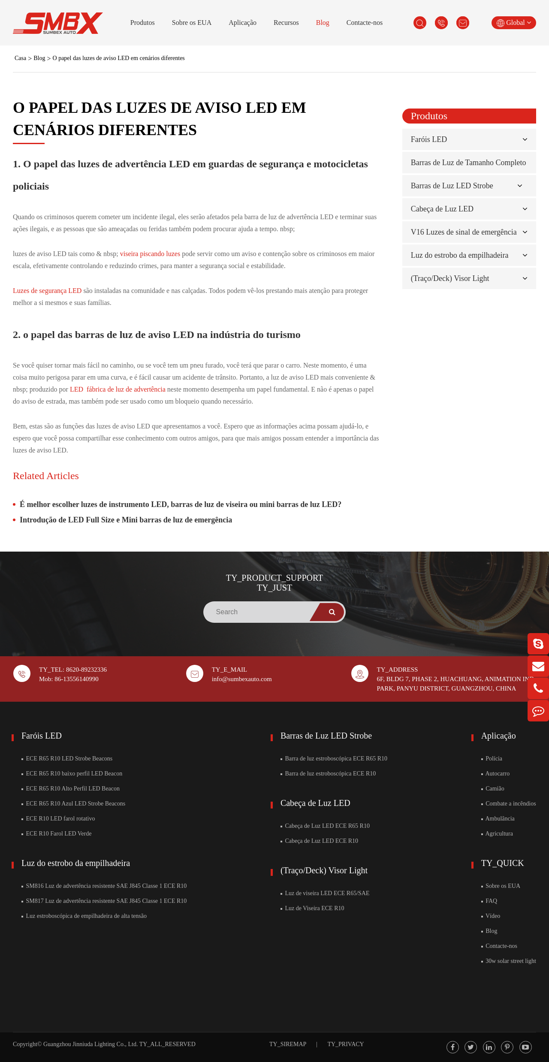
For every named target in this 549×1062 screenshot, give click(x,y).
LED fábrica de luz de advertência (118, 389)
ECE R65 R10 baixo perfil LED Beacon (71, 773)
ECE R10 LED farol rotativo (58, 818)
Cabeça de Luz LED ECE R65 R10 (325, 826)
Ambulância (498, 818)
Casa (20, 58)
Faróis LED (429, 139)
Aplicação (242, 22)
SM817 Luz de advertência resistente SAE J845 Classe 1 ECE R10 (104, 901)
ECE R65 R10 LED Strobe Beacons (66, 758)
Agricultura (497, 833)
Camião (492, 788)
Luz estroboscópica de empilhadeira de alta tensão (84, 916)
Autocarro (495, 773)
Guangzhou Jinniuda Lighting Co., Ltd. (90, 1044)
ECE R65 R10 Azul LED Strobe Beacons (73, 803)
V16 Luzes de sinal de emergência (464, 232)
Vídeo (490, 916)
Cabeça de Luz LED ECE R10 (319, 841)
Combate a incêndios (508, 803)
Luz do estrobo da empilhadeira (460, 255)
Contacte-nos (365, 22)
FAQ (489, 901)
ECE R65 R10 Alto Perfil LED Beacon (70, 788)
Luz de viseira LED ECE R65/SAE (325, 893)
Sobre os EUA (191, 22)
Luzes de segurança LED (48, 290)
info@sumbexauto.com (242, 679)
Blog (322, 22)
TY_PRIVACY (345, 1044)
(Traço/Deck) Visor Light (450, 278)
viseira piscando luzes (151, 253)
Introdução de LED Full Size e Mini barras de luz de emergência (126, 520)
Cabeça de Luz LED (442, 209)
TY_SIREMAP (287, 1044)
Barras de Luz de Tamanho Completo (468, 162)
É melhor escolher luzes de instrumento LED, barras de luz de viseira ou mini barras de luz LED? (180, 504)
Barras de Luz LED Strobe (452, 185)
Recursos (286, 22)
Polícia (491, 758)
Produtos (142, 22)
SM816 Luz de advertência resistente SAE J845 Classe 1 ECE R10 (104, 886)
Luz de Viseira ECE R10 (312, 908)
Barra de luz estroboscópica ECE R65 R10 (334, 758)
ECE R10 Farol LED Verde (56, 833)
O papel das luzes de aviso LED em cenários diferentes (119, 58)
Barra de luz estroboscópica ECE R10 (328, 773)
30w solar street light (508, 961)
